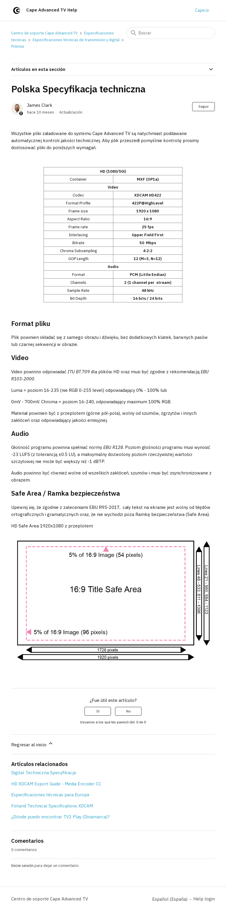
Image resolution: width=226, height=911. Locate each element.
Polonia (17, 46)
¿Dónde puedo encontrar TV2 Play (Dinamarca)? (60, 817)
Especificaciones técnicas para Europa (50, 794)
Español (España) (172, 899)
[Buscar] (171, 33)
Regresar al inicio (32, 743)
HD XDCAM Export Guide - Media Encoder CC (56, 784)
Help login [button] (204, 899)
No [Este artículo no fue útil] (128, 711)
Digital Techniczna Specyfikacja (43, 772)
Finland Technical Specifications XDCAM (52, 806)
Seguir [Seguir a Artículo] (203, 106)
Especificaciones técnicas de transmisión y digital (76, 39)
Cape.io (202, 10)
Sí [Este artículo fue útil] (97, 711)
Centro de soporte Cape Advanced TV (44, 33)
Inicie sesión (22, 865)
